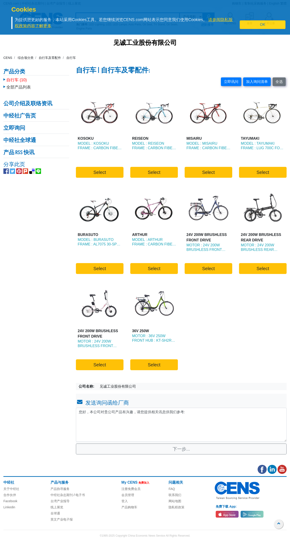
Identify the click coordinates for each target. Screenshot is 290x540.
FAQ (172, 489)
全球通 (55, 513)
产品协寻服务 (60, 489)
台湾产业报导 (60, 501)
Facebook (10, 501)
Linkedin (9, 507)
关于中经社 (11, 489)
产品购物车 (129, 507)
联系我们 (175, 495)
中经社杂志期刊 (62, 495)
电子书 (80, 495)
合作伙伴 (9, 495)
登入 (124, 501)
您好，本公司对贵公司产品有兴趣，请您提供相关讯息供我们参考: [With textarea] (181, 425)
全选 (279, 82)
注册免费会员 (130, 489)
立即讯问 (231, 82)
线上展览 (57, 507)
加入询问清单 (257, 82)
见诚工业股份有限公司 (145, 43)
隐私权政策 (176, 507)
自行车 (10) (16, 77)
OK (262, 24)
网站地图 (175, 501)
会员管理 (127, 495)
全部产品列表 (18, 85)
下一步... (181, 448)
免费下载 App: (226, 506)
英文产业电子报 (62, 519)
